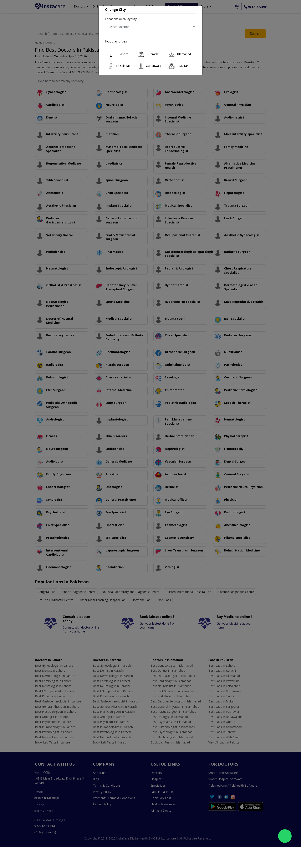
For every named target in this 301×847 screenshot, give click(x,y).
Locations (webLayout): (121, 19)
